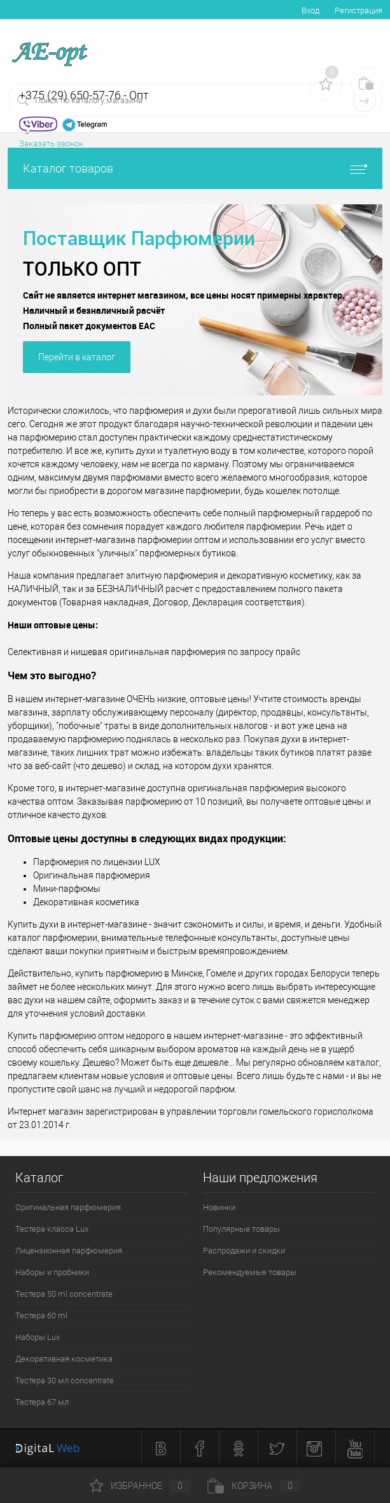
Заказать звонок (51, 143)
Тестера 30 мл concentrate (64, 1380)
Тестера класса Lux (51, 1229)
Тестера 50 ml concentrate (64, 1294)
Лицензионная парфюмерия (68, 1250)
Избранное (140, 1486)
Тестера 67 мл (42, 1402)
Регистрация (358, 10)
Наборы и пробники (52, 1272)
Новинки (219, 1207)
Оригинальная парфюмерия (68, 1207)
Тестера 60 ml (41, 1315)
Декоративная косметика (64, 1359)
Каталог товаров (195, 168)
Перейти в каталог (76, 357)
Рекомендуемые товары (249, 1272)
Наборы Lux (37, 1337)
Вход (310, 10)
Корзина (253, 1486)
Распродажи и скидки (244, 1250)
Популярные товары (241, 1229)
